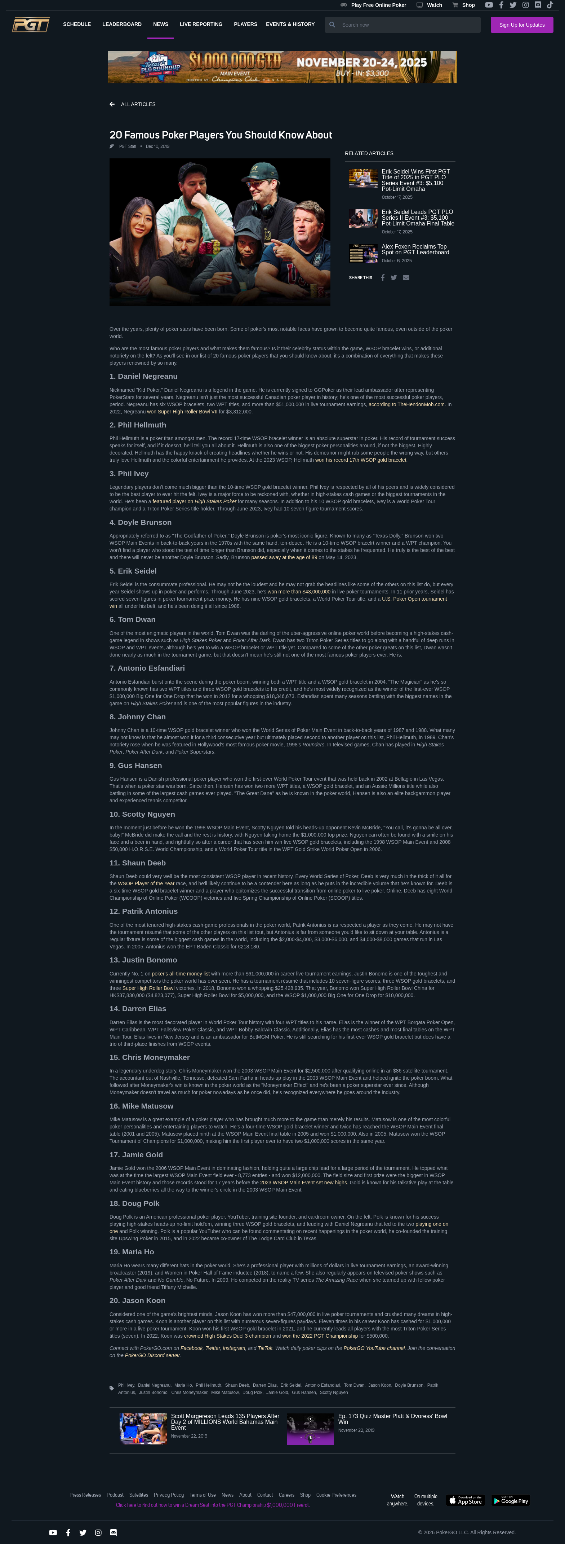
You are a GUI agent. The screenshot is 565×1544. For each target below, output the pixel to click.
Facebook (192, 1348)
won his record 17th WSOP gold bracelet (360, 460)
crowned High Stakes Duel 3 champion (227, 1336)
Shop (463, 5)
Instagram (234, 1348)
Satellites (138, 1495)
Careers (286, 1495)
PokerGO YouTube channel (374, 1348)
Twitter (212, 1348)
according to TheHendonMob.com (407, 404)
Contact (265, 1495)
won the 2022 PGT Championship (320, 1336)
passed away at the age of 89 (284, 557)
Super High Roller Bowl (149, 988)
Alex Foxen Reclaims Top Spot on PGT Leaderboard (415, 249)
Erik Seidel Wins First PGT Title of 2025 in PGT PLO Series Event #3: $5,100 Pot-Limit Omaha (416, 180)
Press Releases (85, 1495)
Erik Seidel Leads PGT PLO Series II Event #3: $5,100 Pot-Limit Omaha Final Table (418, 218)
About (245, 1495)
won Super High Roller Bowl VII (182, 411)
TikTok (265, 1348)
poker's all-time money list (181, 974)
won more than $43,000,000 (299, 592)
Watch (429, 5)
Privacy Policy (169, 1495)
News (227, 1495)
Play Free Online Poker (373, 5)
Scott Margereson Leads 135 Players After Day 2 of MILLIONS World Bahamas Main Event (225, 1422)
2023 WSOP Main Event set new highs (303, 1182)
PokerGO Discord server (152, 1355)
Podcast (115, 1495)
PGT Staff (127, 147)
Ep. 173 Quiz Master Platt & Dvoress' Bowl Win (393, 1419)
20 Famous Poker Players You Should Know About (221, 134)
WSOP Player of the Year (146, 883)
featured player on (194, 501)
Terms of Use (203, 1495)
